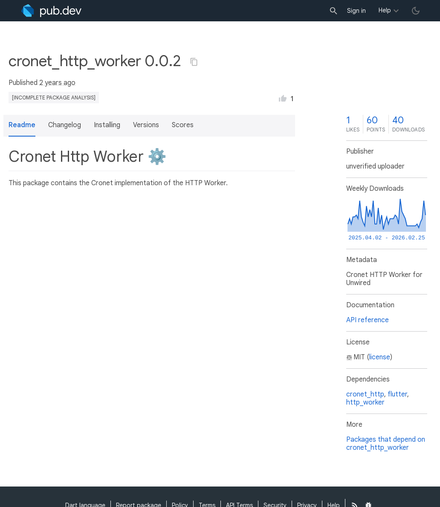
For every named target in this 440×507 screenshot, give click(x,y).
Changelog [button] (64, 125)
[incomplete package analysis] (54, 97)
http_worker (365, 402)
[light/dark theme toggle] (416, 11)
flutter (397, 394)
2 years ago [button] (57, 83)
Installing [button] (107, 125)
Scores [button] (183, 125)
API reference (367, 320)
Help (385, 10)
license (379, 357)
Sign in (356, 11)
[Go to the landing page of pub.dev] (51, 10)
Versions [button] (146, 125)
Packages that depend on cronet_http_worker (385, 443)
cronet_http (365, 394)
